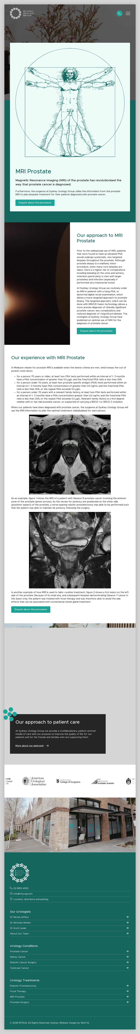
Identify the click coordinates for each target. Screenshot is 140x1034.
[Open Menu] (128, 13)
